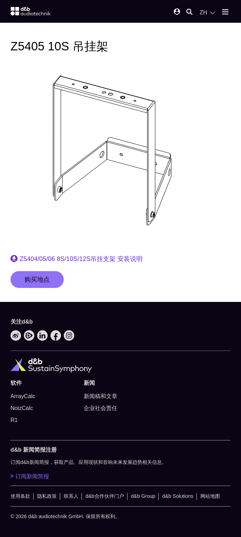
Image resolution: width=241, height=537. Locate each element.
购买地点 (37, 279)
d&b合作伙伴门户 (104, 496)
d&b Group (143, 496)
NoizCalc (22, 408)
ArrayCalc (23, 396)
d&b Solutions (177, 496)
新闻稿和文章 (100, 396)
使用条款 (20, 496)
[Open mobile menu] (225, 12)
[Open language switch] (207, 12)
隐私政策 (47, 496)
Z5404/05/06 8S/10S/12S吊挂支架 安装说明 (81, 258)
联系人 (71, 496)
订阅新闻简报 (30, 476)
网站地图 (210, 496)
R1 (14, 420)
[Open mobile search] (189, 12)
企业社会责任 (100, 408)
